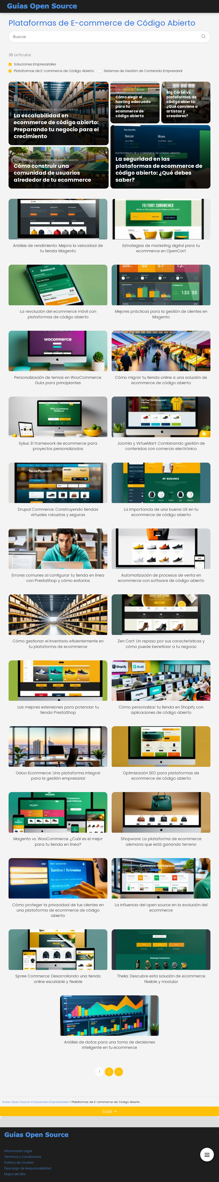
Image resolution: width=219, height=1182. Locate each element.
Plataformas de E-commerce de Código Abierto (51, 70)
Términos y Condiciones (22, 1157)
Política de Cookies (19, 1162)
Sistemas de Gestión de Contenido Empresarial (140, 70)
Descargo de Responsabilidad (27, 1168)
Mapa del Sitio (15, 1174)
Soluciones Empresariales (32, 64)
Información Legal (18, 1151)
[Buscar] (202, 35)
